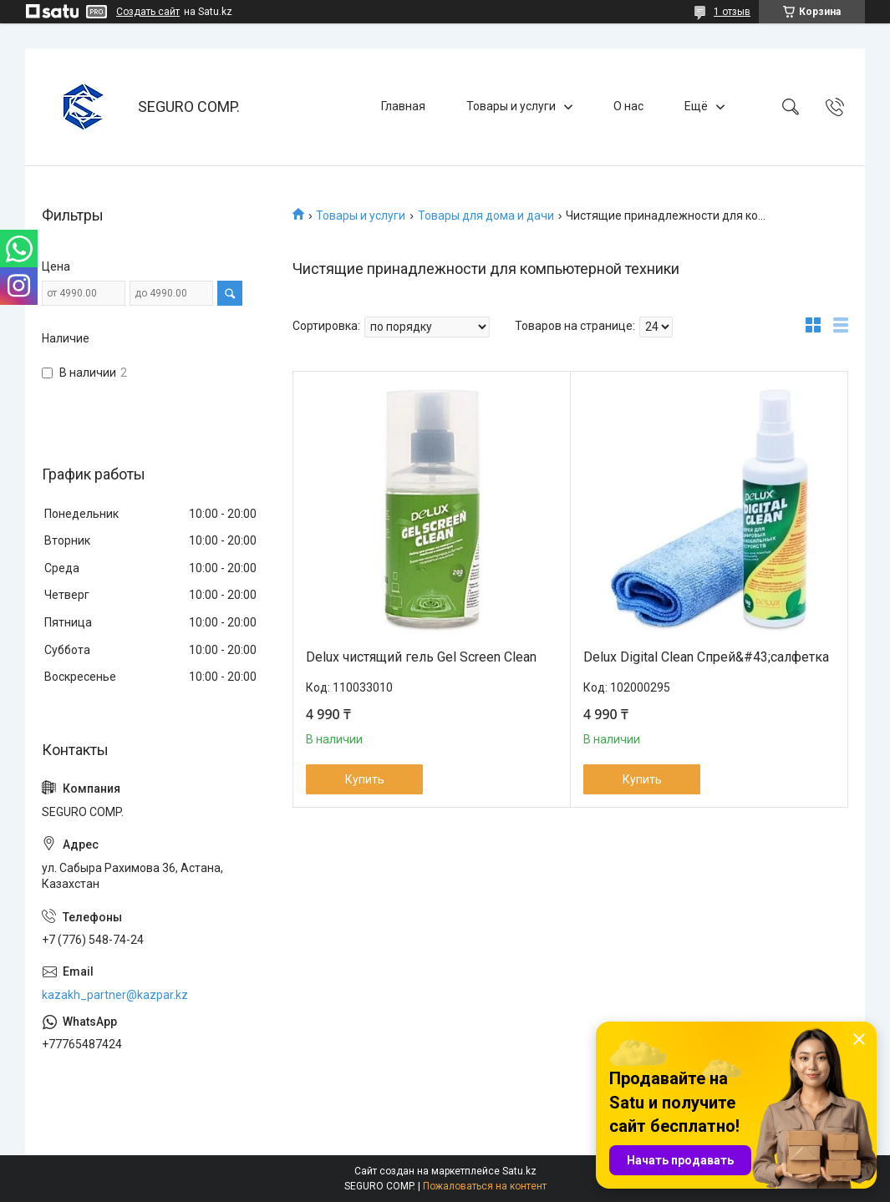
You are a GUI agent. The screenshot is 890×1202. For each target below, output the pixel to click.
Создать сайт (148, 12)
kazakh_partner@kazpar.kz (115, 995)
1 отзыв (732, 12)
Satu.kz (519, 1171)
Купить (364, 779)
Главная (403, 106)
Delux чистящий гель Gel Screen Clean (421, 657)
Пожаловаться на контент (485, 1186)
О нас (628, 106)
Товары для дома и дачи (486, 215)
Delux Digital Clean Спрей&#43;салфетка (706, 657)
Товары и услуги (511, 106)
